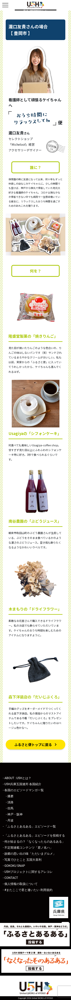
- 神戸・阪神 (14, 814)
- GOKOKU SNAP (14, 866)
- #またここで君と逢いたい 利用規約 (27, 890)
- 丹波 (9, 820)
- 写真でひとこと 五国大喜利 (22, 859)
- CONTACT (10, 878)
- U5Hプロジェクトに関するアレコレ (28, 872)
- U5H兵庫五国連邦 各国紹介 (22, 784)
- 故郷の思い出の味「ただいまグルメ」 (29, 853)
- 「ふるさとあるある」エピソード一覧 (29, 826)
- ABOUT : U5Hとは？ (17, 778)
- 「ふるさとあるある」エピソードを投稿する (34, 835)
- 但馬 (9, 808)
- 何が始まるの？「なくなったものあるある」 (34, 841)
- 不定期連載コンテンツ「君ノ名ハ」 (28, 847)
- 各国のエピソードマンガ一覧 (23, 790)
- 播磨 (9, 796)
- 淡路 (9, 802)
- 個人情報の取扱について (20, 884)
